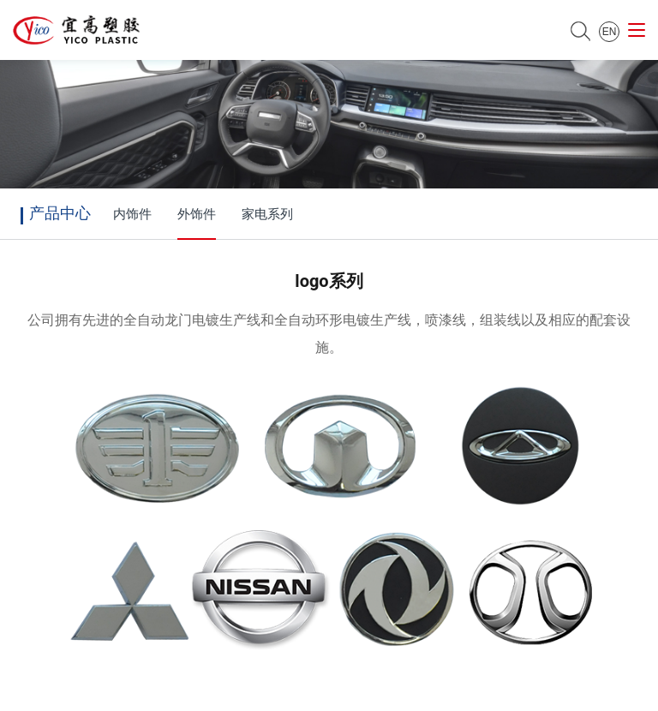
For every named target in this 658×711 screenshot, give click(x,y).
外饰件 (196, 214)
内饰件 (132, 214)
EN (609, 32)
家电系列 (267, 214)
